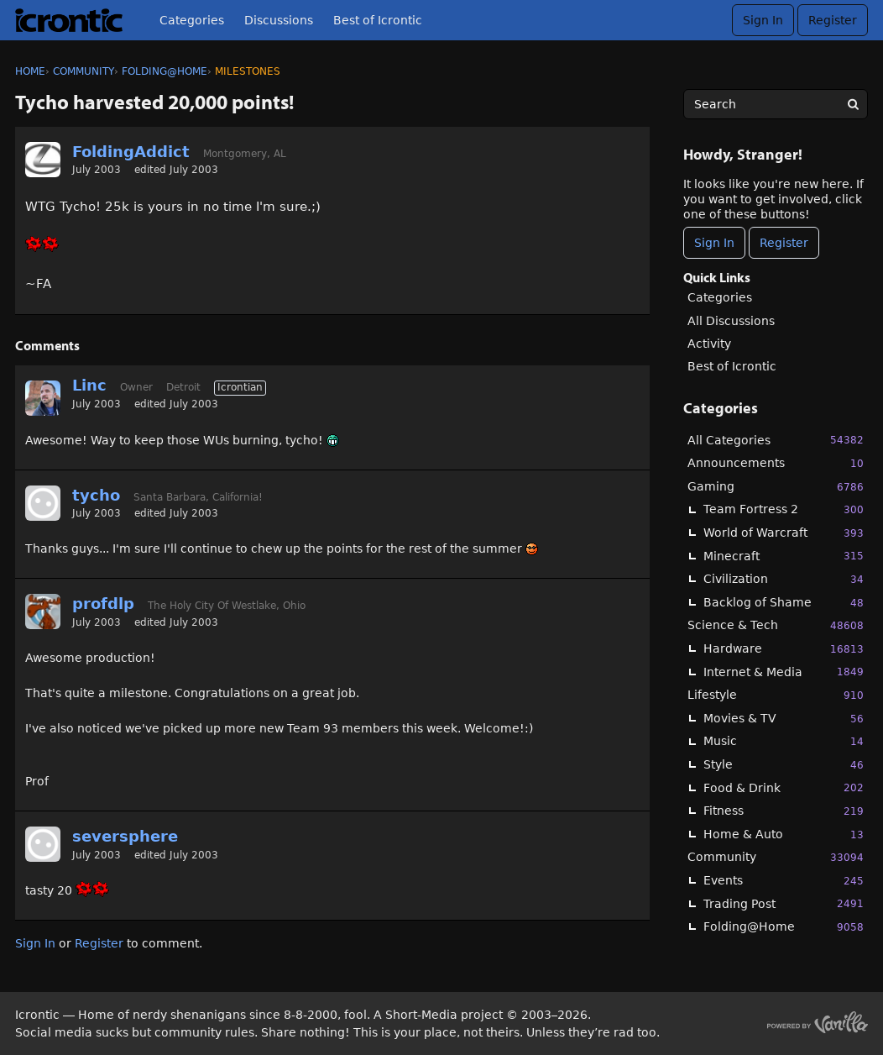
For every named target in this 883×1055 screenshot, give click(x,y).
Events (783, 881)
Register (832, 20)
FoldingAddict (131, 151)
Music (783, 741)
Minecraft (783, 556)
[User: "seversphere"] (42, 844)
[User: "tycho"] (42, 503)
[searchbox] (775, 104)
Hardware (783, 649)
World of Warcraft (783, 533)
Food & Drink (783, 787)
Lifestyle (775, 695)
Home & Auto (783, 834)
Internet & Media (783, 672)
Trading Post (783, 903)
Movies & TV (783, 719)
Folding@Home (783, 927)
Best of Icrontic (377, 20)
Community (775, 857)
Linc (89, 385)
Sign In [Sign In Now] (714, 242)
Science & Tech (775, 625)
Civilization (783, 579)
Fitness (783, 811)
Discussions (278, 20)
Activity (709, 343)
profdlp (103, 603)
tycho (96, 495)
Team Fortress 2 (783, 509)
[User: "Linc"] (42, 398)
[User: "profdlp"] (42, 611)
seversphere (125, 836)
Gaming (775, 487)
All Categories (775, 440)
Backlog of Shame (783, 603)
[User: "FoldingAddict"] (42, 159)
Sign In (763, 20)
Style (783, 765)
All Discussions (731, 321)
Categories (191, 20)
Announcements (775, 463)
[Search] (853, 104)
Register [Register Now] (784, 242)
